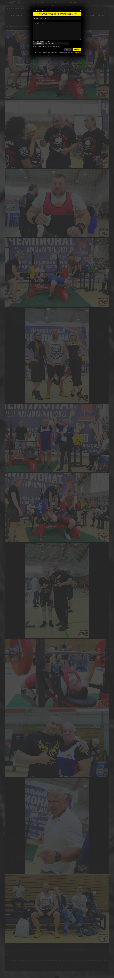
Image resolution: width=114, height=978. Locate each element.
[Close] (80, 10)
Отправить (77, 49)
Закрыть (68, 49)
